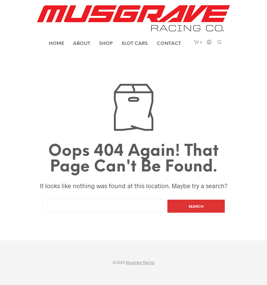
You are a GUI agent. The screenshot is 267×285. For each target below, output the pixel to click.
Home (56, 43)
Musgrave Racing (140, 262)
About (81, 43)
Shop (106, 43)
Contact (169, 43)
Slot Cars (135, 43)
